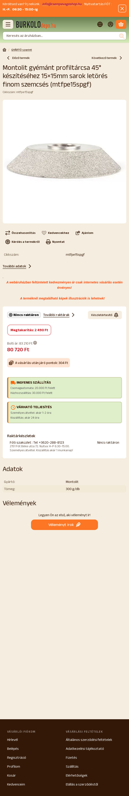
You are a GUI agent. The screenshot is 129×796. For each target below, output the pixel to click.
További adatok (17, 266)
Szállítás (72, 766)
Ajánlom (84, 233)
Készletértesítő (105, 314)
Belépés (13, 748)
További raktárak (59, 315)
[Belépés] (110, 24)
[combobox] (64, 36)
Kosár (11, 775)
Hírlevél (12, 740)
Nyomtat (55, 241)
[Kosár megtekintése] (121, 24)
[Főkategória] (4, 50)
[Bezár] (122, 8)
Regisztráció (16, 757)
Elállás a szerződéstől (82, 784)
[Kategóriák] (8, 24)
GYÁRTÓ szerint (21, 50)
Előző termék (18, 58)
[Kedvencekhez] (55, 233)
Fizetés (71, 757)
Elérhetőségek (76, 775)
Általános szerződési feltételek (89, 740)
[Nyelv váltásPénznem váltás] (100, 24)
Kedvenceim (16, 784)
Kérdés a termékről (22, 241)
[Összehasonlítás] (20, 233)
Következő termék (107, 58)
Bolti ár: (22, 343)
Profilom (13, 766)
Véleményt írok (64, 524)
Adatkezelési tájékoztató (85, 748)
